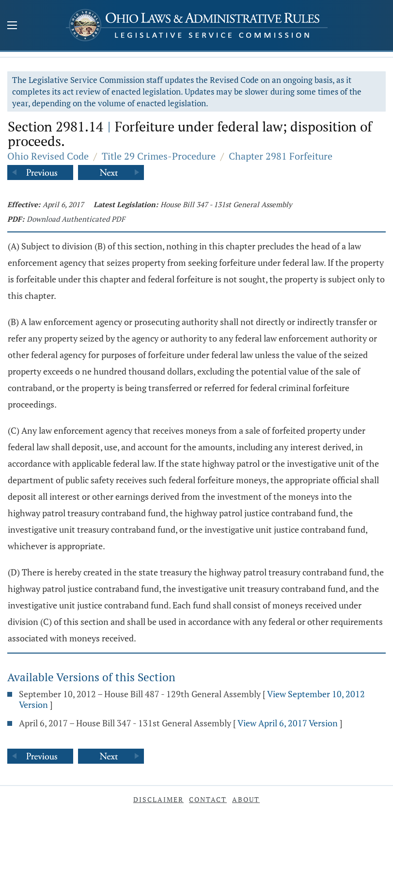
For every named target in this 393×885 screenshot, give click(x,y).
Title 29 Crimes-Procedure (159, 156)
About (246, 799)
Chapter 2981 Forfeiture (280, 156)
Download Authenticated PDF (76, 219)
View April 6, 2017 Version (287, 723)
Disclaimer (158, 799)
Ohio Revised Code (48, 156)
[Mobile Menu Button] (12, 26)
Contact (208, 799)
